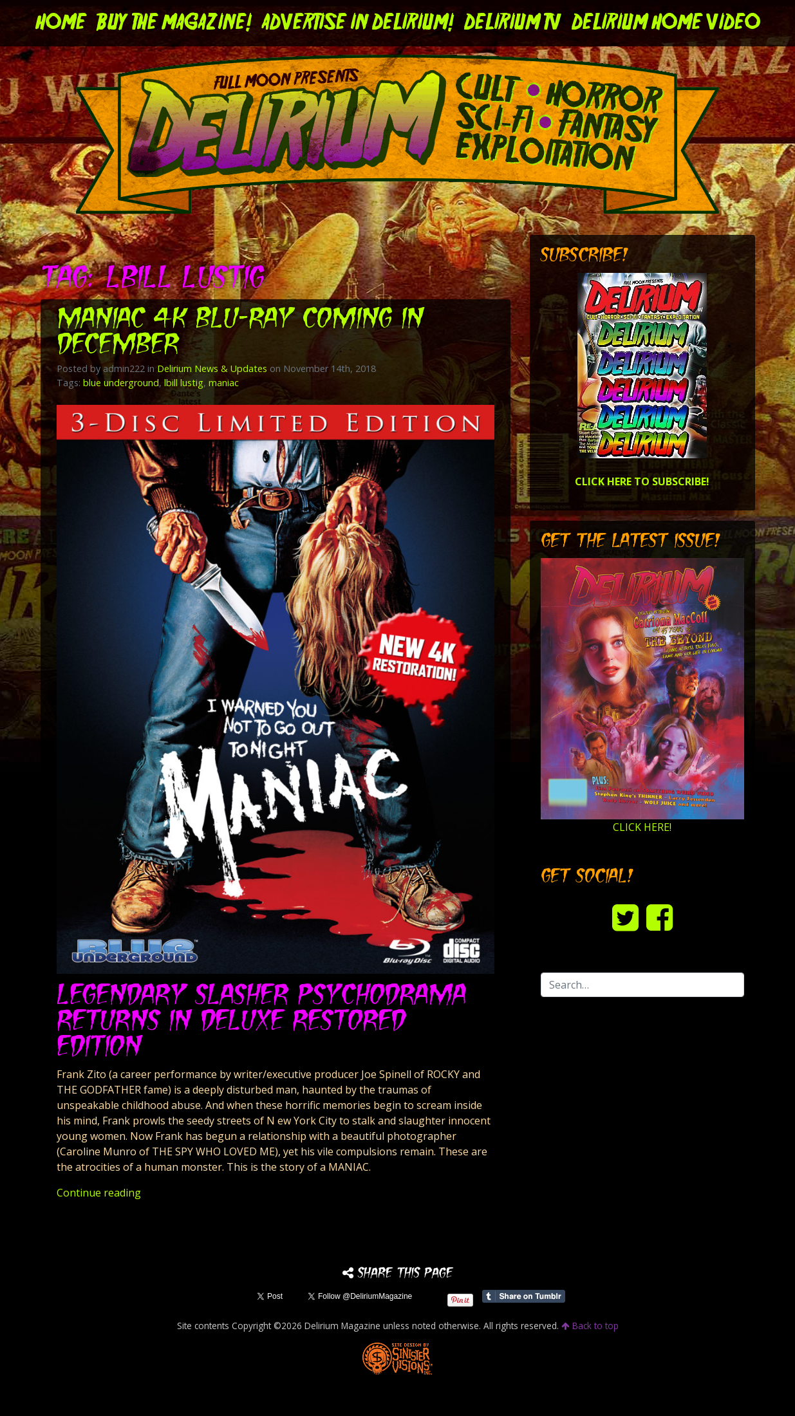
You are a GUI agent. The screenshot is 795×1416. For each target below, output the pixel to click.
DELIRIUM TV (512, 23)
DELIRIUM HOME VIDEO (666, 23)
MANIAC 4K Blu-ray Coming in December (240, 333)
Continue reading (99, 1193)
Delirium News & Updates (212, 368)
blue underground (121, 383)
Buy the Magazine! (174, 23)
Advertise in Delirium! (358, 23)
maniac (224, 383)
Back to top (590, 1325)
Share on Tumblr (523, 1296)
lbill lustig (183, 383)
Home (60, 23)
